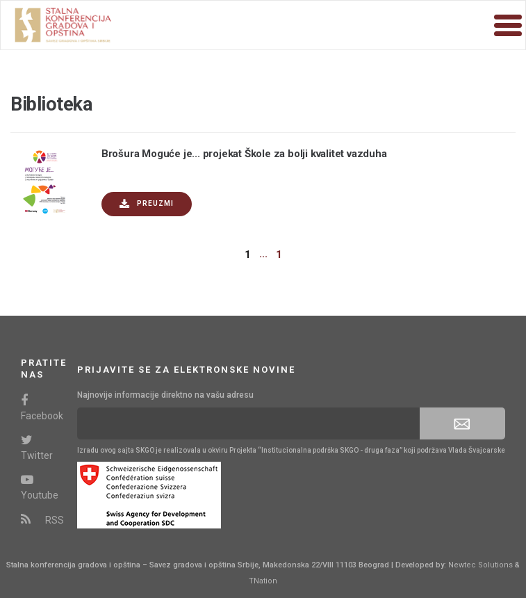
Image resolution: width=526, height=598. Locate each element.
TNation (263, 580)
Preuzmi (147, 204)
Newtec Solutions (480, 564)
